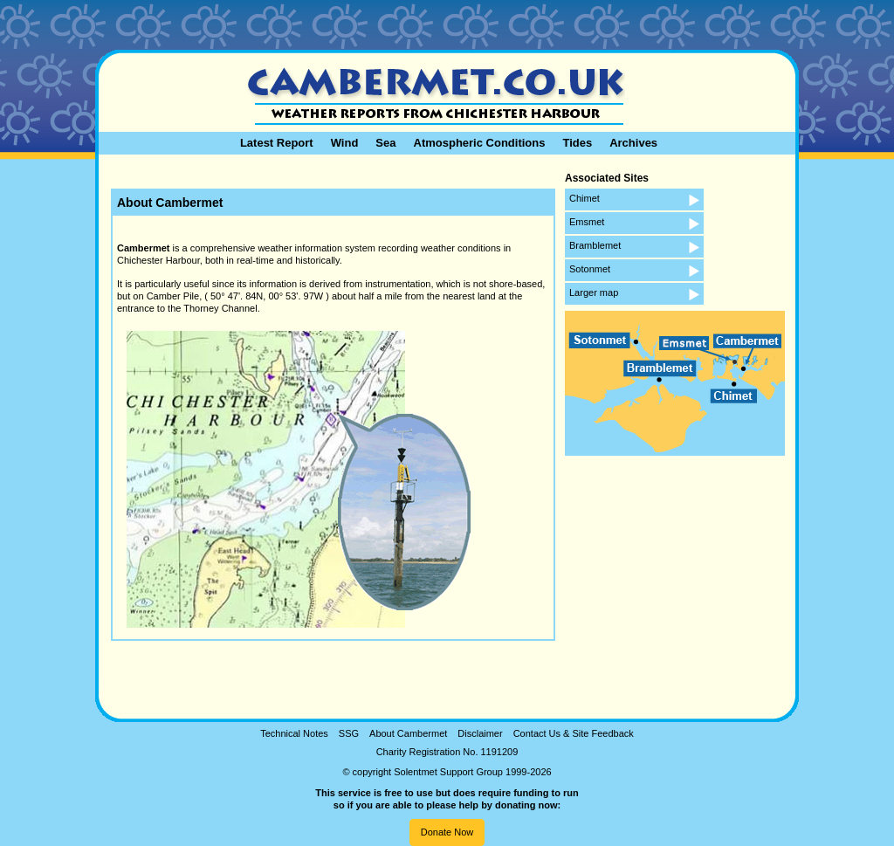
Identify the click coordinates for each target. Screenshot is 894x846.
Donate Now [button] (447, 832)
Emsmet (586, 222)
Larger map (593, 292)
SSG (349, 733)
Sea (385, 142)
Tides (577, 142)
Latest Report (276, 142)
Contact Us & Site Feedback (573, 733)
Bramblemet (595, 245)
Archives (633, 142)
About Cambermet (408, 733)
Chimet (584, 198)
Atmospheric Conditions (480, 142)
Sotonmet (589, 269)
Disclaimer (479, 733)
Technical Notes (294, 733)
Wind (345, 142)
